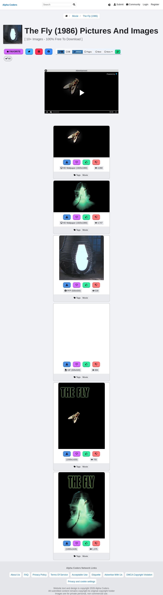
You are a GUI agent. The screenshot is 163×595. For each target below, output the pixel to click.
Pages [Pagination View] (88, 52)
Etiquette (96, 574)
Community (133, 4)
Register (155, 4)
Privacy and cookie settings (81, 581)
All (8, 58)
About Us (15, 574)
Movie (75, 16)
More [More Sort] (108, 52)
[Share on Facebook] (48, 52)
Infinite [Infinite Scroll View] (77, 52)
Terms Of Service (59, 574)
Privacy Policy (40, 574)
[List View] (68, 52)
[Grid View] (61, 52)
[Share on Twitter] (29, 52)
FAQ (26, 574)
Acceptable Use (79, 574)
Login (145, 4)
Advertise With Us (113, 574)
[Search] (74, 4)
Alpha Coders (10, 5)
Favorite (14, 51)
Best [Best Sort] (98, 52)
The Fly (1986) (90, 16)
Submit (119, 4)
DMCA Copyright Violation (139, 574)
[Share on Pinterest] (39, 52)
